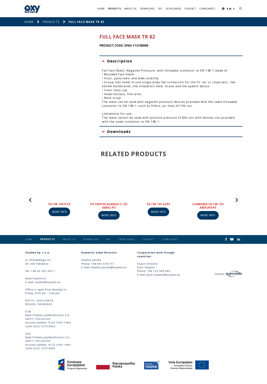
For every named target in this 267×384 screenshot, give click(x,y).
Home (101, 8)
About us (130, 8)
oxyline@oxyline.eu (48, 282)
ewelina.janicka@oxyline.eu (109, 267)
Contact (190, 8)
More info (59, 211)
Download (147, 8)
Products (114, 8)
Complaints (207, 8)
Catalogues (173, 8)
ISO (160, 8)
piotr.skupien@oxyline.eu (163, 274)
